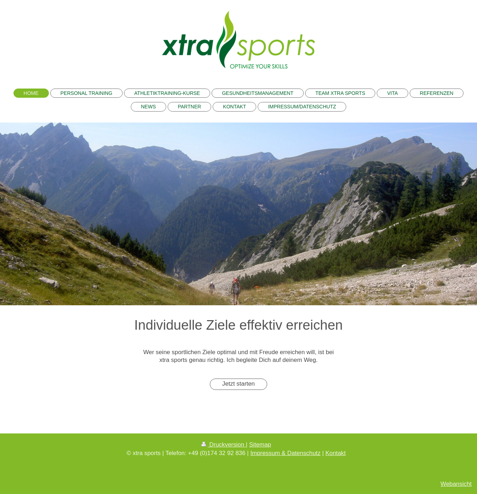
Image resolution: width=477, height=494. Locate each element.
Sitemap (260, 444)
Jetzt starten (238, 383)
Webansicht (456, 484)
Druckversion (223, 444)
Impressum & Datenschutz (285, 453)
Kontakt (335, 453)
